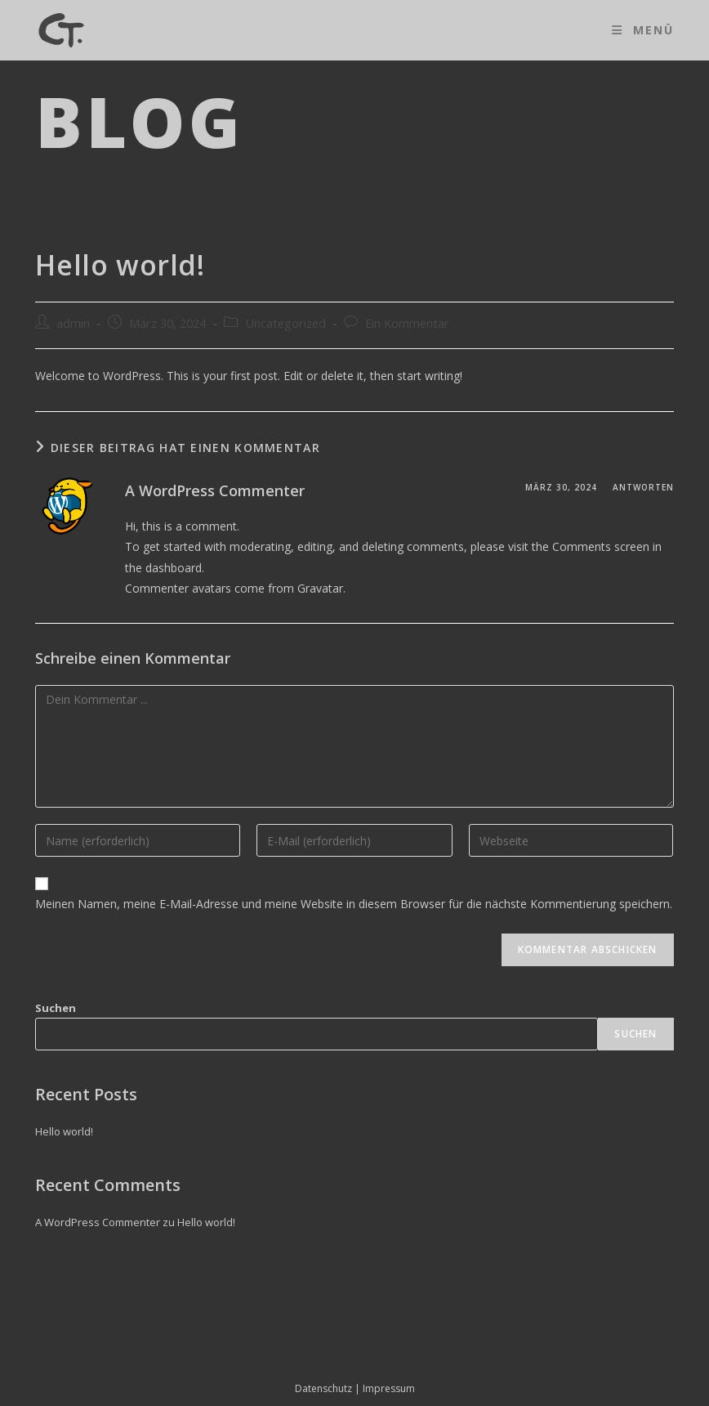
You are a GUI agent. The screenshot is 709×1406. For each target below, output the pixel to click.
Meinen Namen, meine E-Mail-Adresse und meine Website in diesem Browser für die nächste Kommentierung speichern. (353, 903)
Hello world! (64, 1131)
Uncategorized (285, 323)
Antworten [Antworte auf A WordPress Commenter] (643, 487)
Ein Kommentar (407, 323)
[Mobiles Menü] (643, 30)
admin (73, 323)
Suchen (55, 1008)
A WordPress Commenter (215, 490)
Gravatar (320, 588)
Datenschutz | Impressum (355, 1388)
